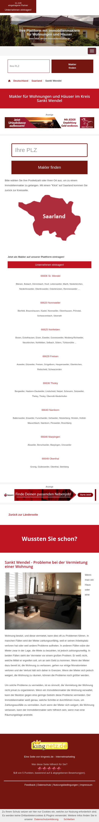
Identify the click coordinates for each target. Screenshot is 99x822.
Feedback (29, 784)
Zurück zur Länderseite (23, 514)
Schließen (69, 819)
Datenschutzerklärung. (46, 819)
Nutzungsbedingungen (65, 784)
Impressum (86, 784)
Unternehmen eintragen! (49, 264)
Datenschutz (44, 784)
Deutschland (18, 80)
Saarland (36, 80)
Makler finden (72, 66)
